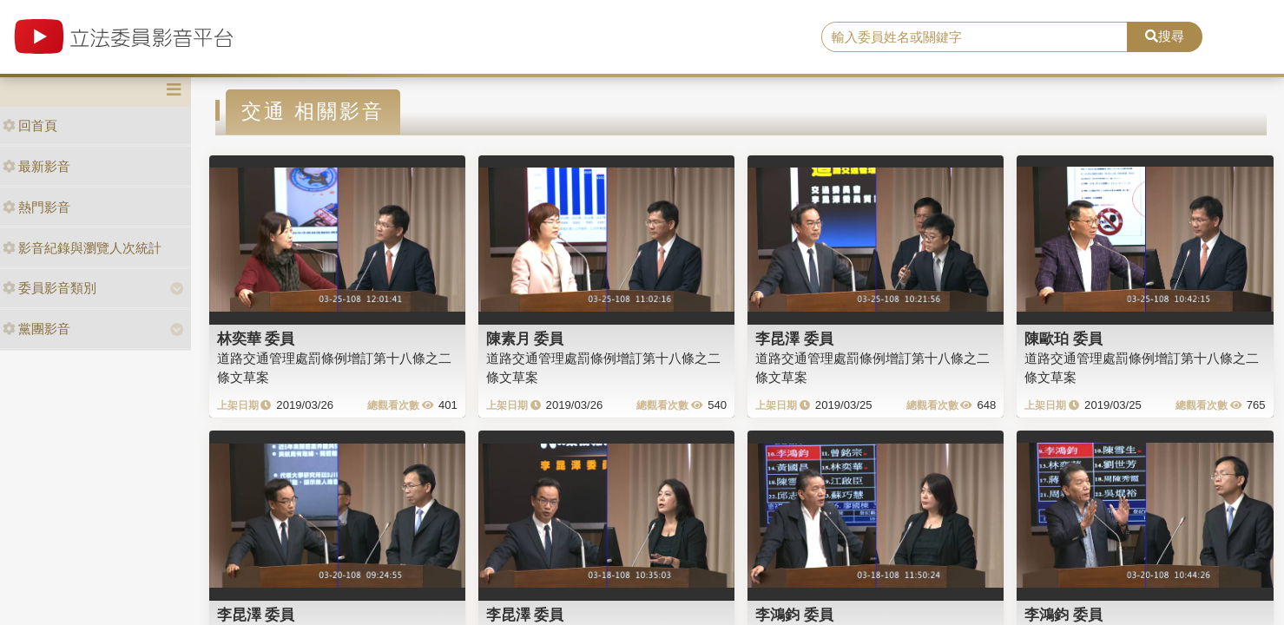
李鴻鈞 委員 (794, 614)
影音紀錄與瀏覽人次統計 (82, 247)
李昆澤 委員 (794, 338)
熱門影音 (36, 207)
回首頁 (30, 125)
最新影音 (36, 166)
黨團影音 (36, 328)
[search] (974, 37)
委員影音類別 (49, 287)
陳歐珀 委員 (1063, 338)
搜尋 (1164, 36)
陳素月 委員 (525, 338)
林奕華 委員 (256, 338)
